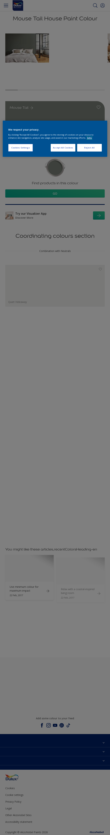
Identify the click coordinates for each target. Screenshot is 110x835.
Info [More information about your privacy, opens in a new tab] (89, 137)
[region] (55, 139)
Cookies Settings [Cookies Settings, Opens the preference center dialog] (20, 147)
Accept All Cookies (63, 147)
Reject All (89, 147)
